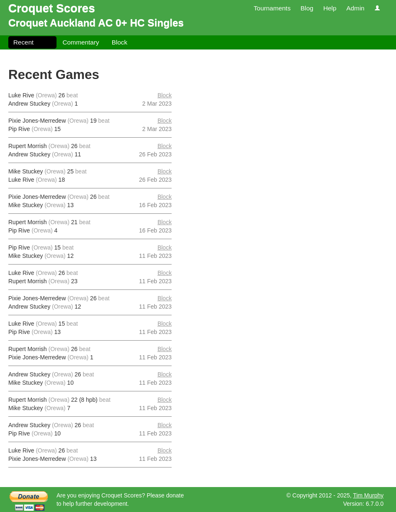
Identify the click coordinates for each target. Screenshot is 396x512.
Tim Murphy (368, 495)
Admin (355, 8)
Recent (23, 42)
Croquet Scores (51, 8)
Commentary (80, 42)
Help (330, 8)
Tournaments (271, 8)
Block (120, 42)
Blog (306, 8)
